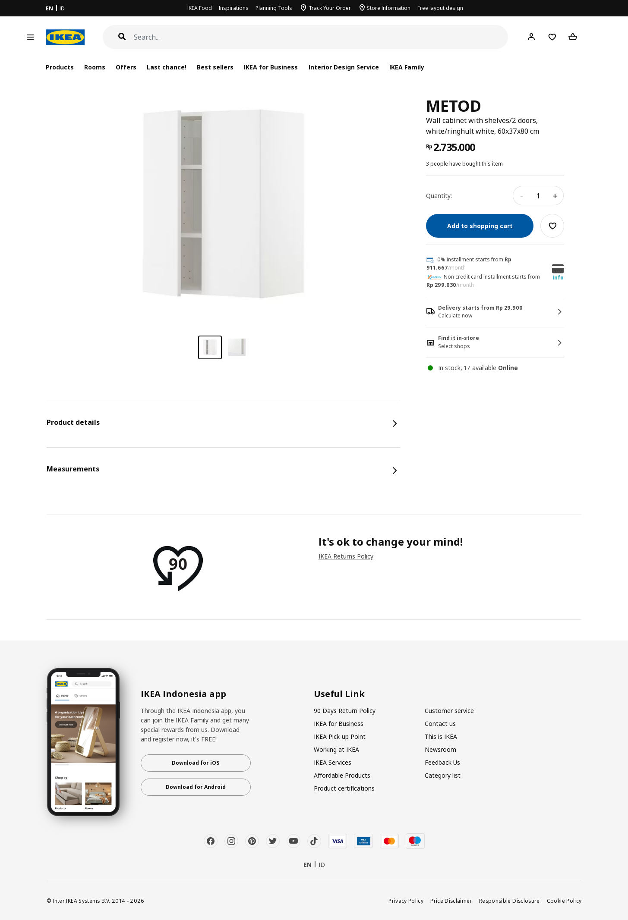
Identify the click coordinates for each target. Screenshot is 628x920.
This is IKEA (441, 736)
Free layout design (440, 8)
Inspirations (234, 8)
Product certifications (344, 788)
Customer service (449, 710)
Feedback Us (442, 762)
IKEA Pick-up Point (340, 736)
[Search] (321, 37)
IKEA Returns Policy (346, 556)
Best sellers (215, 67)
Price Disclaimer (451, 900)
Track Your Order (330, 8)
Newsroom (440, 749)
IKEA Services (332, 762)
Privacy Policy (405, 900)
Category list (443, 775)
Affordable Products (342, 775)
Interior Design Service (344, 67)
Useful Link (339, 694)
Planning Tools (274, 8)
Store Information (388, 8)
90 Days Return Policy (345, 710)
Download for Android (196, 787)
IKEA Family (406, 67)
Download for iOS (195, 762)
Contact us (440, 723)
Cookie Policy (564, 900)
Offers (126, 67)
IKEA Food (199, 8)
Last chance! (166, 67)
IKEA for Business (271, 67)
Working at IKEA (336, 749)
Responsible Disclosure (509, 900)
